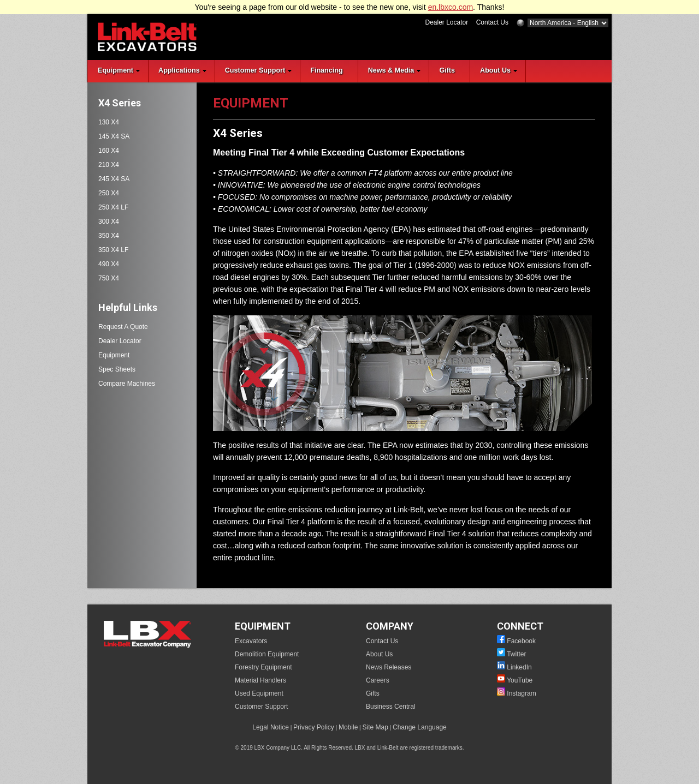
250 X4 (108, 193)
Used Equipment (259, 693)
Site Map (375, 727)
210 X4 (108, 165)
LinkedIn (519, 667)
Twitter (516, 654)
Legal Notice (270, 727)
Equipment (113, 355)
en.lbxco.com (450, 7)
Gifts (373, 693)
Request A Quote (123, 327)
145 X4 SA (113, 136)
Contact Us (492, 22)
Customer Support (261, 706)
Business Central (391, 706)
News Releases (388, 667)
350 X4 (108, 236)
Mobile (348, 727)
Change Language (420, 727)
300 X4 (108, 221)
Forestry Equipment (263, 667)
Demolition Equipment (267, 654)
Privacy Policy (313, 727)
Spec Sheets (116, 369)
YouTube (519, 680)
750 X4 (108, 278)
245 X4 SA (113, 179)
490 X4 (108, 264)
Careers (377, 680)
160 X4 (108, 150)
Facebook (521, 641)
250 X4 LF (113, 207)
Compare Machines (126, 383)
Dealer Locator (446, 22)
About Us (379, 654)
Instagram (521, 693)
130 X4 (108, 122)
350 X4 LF (113, 250)
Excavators (251, 641)
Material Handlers (260, 680)
